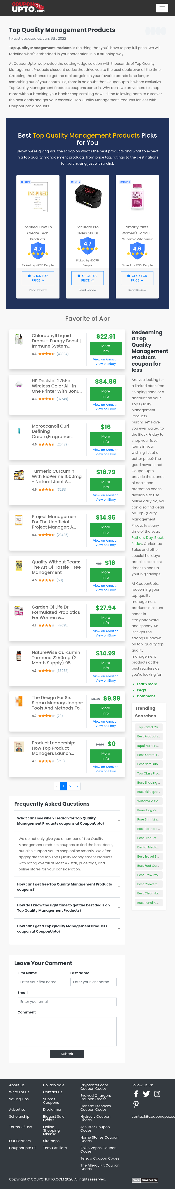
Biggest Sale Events (54, 1118)
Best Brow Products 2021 (155, 875)
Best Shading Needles (153, 782)
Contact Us (52, 1092)
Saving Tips (19, 1099)
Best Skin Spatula (150, 792)
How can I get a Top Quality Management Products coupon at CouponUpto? (62, 929)
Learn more (147, 684)
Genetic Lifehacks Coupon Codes (95, 1108)
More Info (105, 348)
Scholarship (19, 1116)
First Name (27, 973)
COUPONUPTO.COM (47, 1179)
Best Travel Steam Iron (154, 856)
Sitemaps (51, 1140)
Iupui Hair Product (150, 746)
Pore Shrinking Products (155, 819)
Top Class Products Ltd (154, 773)
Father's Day (142, 537)
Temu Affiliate (55, 1147)
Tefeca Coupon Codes (99, 1158)
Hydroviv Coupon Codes (95, 1118)
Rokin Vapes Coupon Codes (98, 1149)
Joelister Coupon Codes (95, 1128)
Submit (67, 1053)
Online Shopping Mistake (51, 1130)
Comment (27, 1012)
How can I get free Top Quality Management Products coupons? (64, 887)
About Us (17, 1085)
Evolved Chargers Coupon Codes (95, 1097)
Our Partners (20, 1140)
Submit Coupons (51, 1101)
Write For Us (19, 1092)
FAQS (141, 690)
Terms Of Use (20, 1126)
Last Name (79, 973)
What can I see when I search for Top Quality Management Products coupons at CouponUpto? (61, 821)
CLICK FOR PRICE (38, 278)
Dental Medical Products (155, 847)
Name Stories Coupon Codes (99, 1139)
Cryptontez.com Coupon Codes (94, 1087)
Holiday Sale (54, 1085)
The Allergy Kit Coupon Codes (99, 1167)
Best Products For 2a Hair (156, 736)
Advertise (17, 1109)
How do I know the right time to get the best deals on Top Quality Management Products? (63, 908)
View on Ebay (106, 364)
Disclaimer (52, 1109)
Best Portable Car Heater (156, 829)
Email (23, 992)
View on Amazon (105, 359)
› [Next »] (77, 786)
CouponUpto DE (23, 1147)
